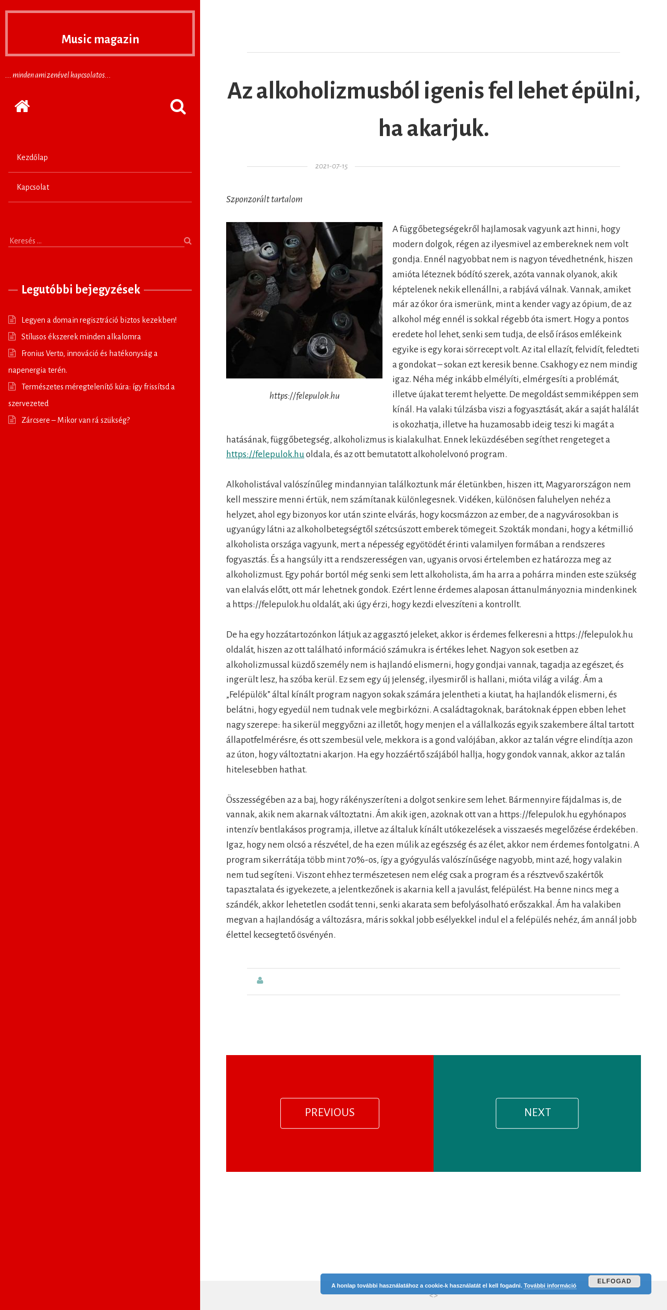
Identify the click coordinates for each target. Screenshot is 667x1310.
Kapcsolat (33, 187)
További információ (550, 1285)
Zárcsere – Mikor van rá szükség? (75, 420)
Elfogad (614, 1281)
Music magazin (100, 36)
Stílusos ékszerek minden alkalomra (81, 337)
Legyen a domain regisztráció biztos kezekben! (99, 320)
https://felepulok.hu (265, 454)
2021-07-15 (331, 166)
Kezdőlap (32, 157)
